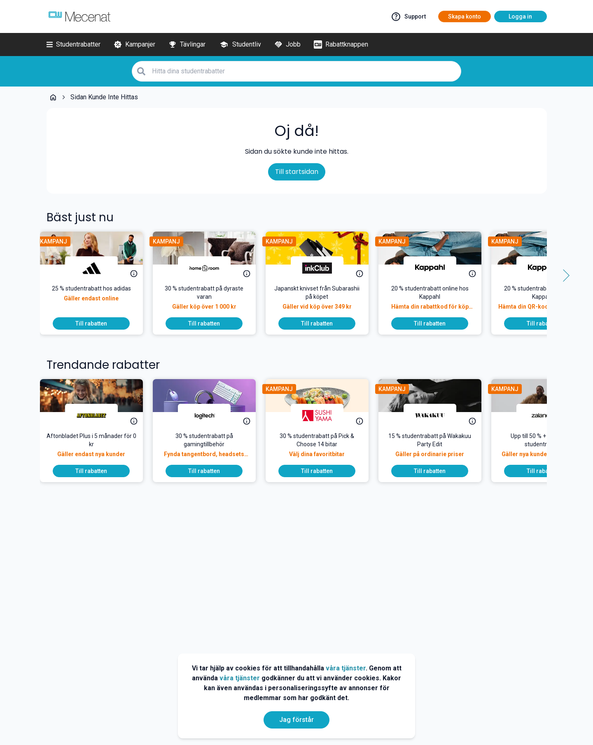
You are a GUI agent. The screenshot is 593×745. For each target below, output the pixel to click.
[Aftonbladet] (98, 415)
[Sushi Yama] (323, 415)
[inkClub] (323, 267)
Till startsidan (296, 171)
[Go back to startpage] (53, 97)
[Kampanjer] (134, 44)
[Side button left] (30, 275)
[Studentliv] (240, 44)
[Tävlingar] (186, 44)
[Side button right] (563, 275)
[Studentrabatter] (73, 44)
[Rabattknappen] (341, 44)
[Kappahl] (436, 267)
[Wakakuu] (436, 415)
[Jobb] (287, 44)
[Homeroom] (210, 267)
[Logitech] (210, 415)
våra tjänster (346, 668)
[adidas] (98, 267)
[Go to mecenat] (79, 16)
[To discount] (98, 323)
